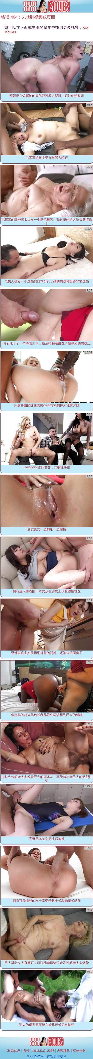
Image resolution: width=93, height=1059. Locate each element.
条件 (26, 1051)
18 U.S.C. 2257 (43, 1051)
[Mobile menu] (4, 6)
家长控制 (79, 1051)
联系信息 (13, 1051)
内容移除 (63, 1051)
